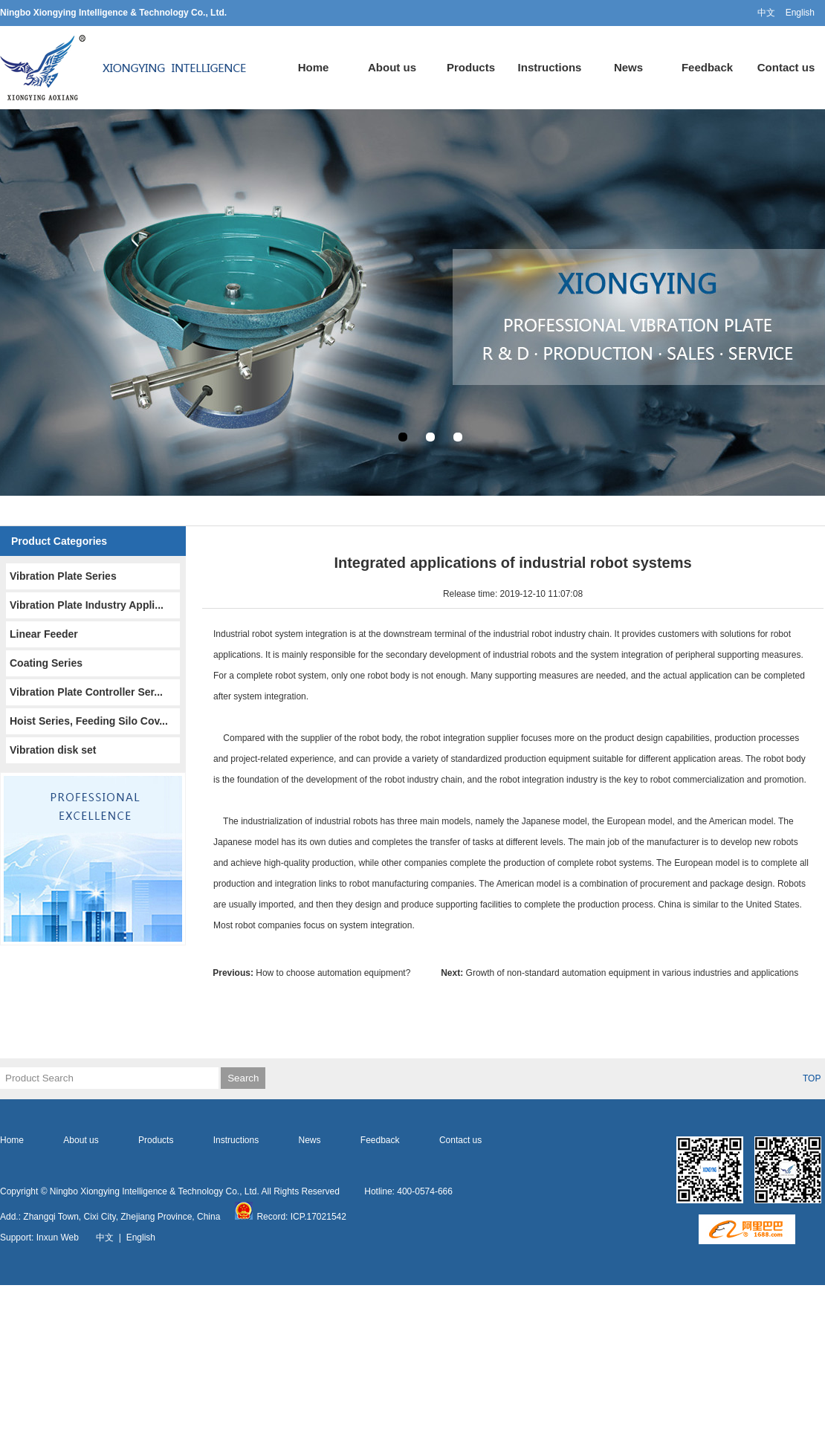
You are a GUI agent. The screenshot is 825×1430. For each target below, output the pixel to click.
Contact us (786, 67)
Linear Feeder (44, 634)
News (628, 67)
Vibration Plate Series (63, 576)
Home (313, 67)
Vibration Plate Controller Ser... (86, 692)
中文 (766, 12)
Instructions (550, 67)
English (800, 12)
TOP (812, 1078)
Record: (262, 1216)
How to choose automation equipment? (317, 973)
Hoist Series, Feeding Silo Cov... (89, 721)
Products (471, 67)
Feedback (707, 67)
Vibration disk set (53, 750)
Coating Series (46, 663)
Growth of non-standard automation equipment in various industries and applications (619, 973)
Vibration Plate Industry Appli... (87, 605)
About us (392, 67)
